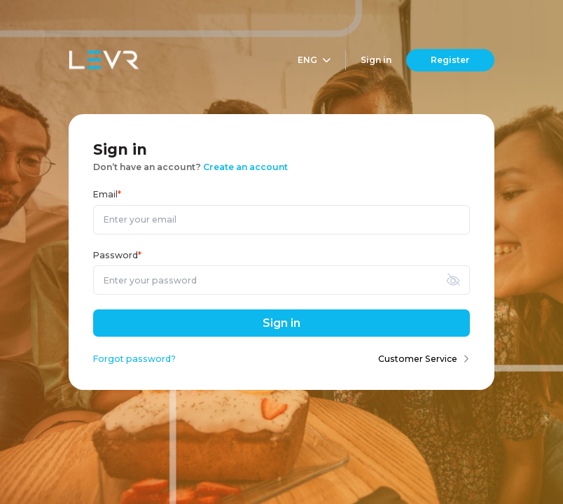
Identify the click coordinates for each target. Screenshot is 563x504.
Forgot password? (134, 359)
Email (107, 194)
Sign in (376, 60)
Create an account (245, 167)
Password (117, 255)
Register (450, 60)
